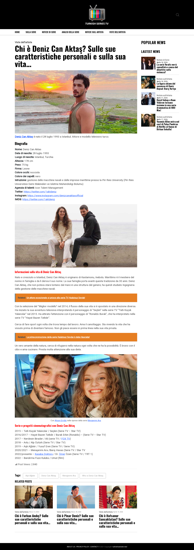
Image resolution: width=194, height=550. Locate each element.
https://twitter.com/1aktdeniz (40, 191)
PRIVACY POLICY (82, 546)
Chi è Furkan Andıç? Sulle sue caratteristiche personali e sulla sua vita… (32, 519)
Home (17, 32)
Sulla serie (31, 32)
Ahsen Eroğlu (61, 420)
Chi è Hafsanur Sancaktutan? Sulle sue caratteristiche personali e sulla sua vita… (117, 521)
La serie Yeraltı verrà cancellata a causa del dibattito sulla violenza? (167, 68)
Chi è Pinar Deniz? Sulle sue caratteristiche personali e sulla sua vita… (75, 519)
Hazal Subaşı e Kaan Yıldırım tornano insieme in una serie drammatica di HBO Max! (166, 105)
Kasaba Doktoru (44, 453)
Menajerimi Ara (94, 420)
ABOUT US (71, 546)
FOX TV (65, 438)
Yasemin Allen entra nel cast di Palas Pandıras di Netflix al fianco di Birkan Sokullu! (168, 125)
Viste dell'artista (23, 42)
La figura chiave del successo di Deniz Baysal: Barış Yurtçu (166, 86)
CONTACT (94, 546)
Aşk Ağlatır (30, 475)
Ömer (62, 453)
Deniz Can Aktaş (24, 136)
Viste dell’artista (117, 32)
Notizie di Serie (49, 32)
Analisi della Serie (70, 32)
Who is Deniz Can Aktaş (92, 475)
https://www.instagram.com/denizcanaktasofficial (55, 195)
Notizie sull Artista (94, 32)
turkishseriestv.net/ (120, 546)
